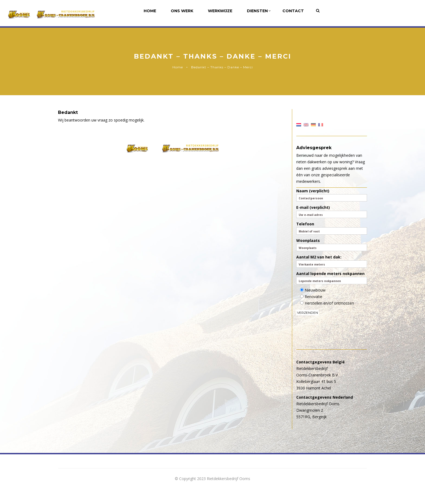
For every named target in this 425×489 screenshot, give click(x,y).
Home (150, 10)
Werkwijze (220, 10)
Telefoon (331, 228)
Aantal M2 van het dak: (331, 261)
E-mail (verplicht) (331, 211)
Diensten (259, 11)
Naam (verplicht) (331, 195)
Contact (293, 10)
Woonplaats (331, 244)
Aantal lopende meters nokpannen (331, 277)
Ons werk (182, 10)
